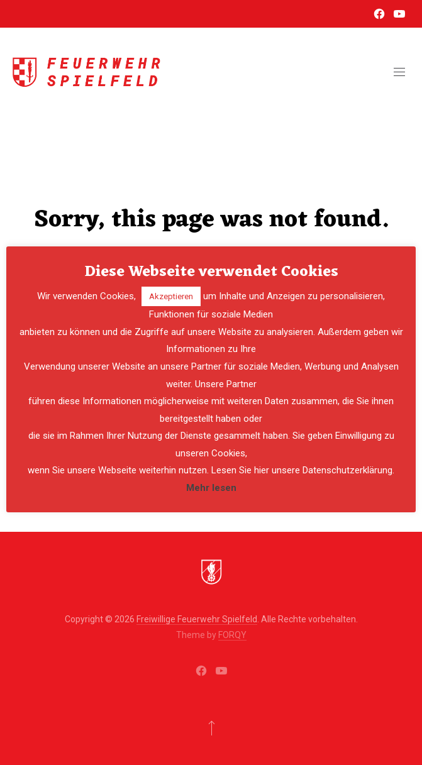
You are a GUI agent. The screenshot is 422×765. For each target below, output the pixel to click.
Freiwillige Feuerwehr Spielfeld (196, 619)
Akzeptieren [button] (171, 296)
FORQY (232, 635)
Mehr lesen (211, 487)
